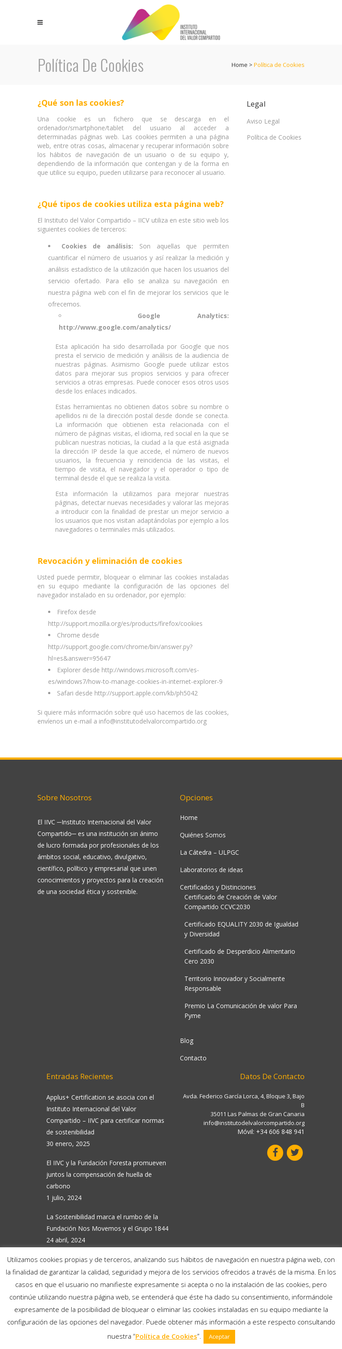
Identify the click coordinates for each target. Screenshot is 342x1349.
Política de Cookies (274, 137)
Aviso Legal (263, 121)
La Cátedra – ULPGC (209, 852)
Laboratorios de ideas (211, 869)
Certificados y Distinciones (218, 887)
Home (240, 65)
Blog (186, 1040)
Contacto (193, 1058)
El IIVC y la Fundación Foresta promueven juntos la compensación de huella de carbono (106, 1174)
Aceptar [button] (219, 1336)
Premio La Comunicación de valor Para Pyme (240, 1010)
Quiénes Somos (203, 835)
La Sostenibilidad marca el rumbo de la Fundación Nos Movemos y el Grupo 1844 (107, 1222)
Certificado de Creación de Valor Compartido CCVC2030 (230, 902)
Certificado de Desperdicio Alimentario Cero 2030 (239, 956)
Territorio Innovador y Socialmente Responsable (234, 983)
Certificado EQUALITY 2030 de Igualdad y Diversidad (241, 929)
